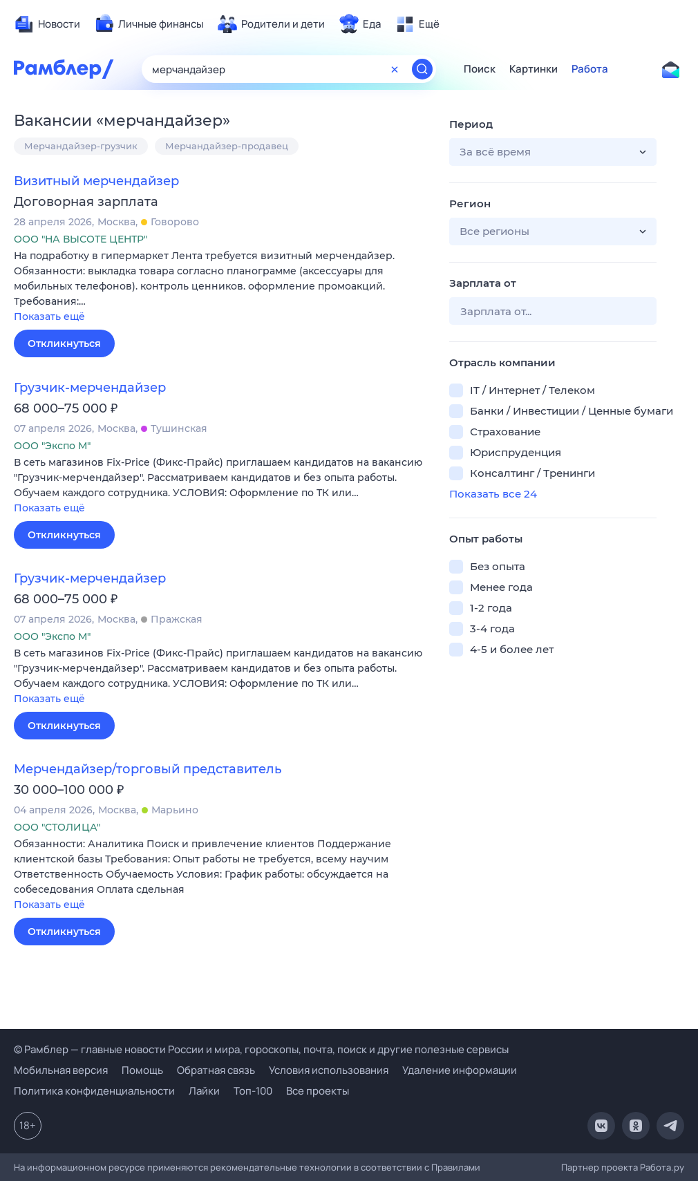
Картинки (533, 69)
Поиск (480, 69)
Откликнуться (64, 343)
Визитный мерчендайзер (96, 181)
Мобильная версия (61, 1070)
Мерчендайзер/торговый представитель (147, 769)
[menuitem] (47, 24)
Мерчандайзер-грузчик (81, 145)
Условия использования (328, 1070)
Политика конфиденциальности (94, 1091)
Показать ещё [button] (49, 316)
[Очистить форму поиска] (394, 69)
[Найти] (422, 69)
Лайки (204, 1091)
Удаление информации (459, 1070)
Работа (590, 69)
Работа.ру (662, 1167)
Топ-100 (253, 1091)
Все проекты (317, 1091)
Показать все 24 (493, 493)
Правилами (455, 1167)
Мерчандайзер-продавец (226, 145)
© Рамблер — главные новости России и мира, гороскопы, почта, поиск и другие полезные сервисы (261, 1049)
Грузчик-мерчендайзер (90, 387)
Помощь (142, 1070)
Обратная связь (216, 1070)
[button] (221, 287)
